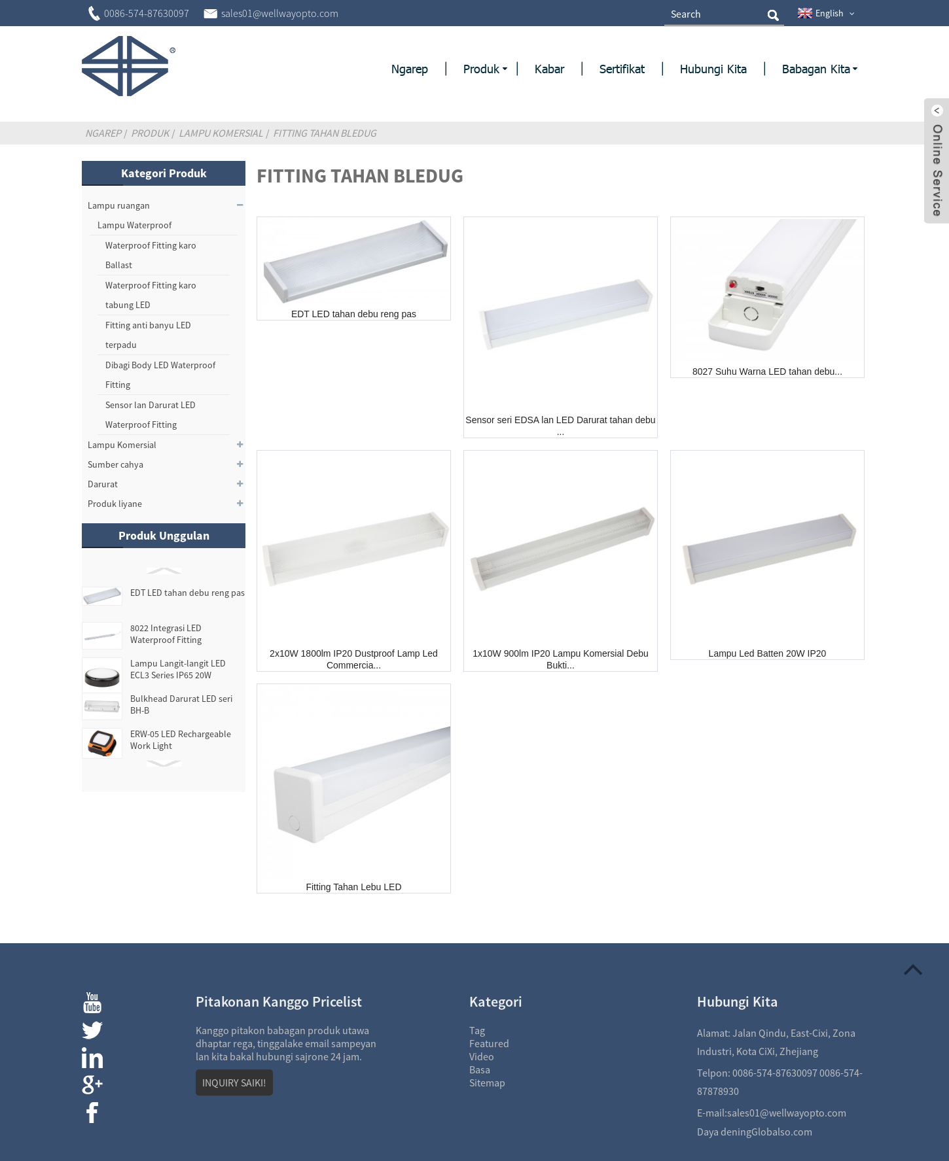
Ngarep (103, 132)
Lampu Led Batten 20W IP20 (768, 653)
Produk (150, 132)
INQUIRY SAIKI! (234, 1082)
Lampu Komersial (221, 132)
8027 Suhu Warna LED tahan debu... (767, 371)
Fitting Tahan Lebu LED (353, 887)
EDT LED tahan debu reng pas (187, 592)
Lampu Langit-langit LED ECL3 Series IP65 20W (178, 669)
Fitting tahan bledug (324, 132)
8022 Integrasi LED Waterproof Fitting (166, 634)
